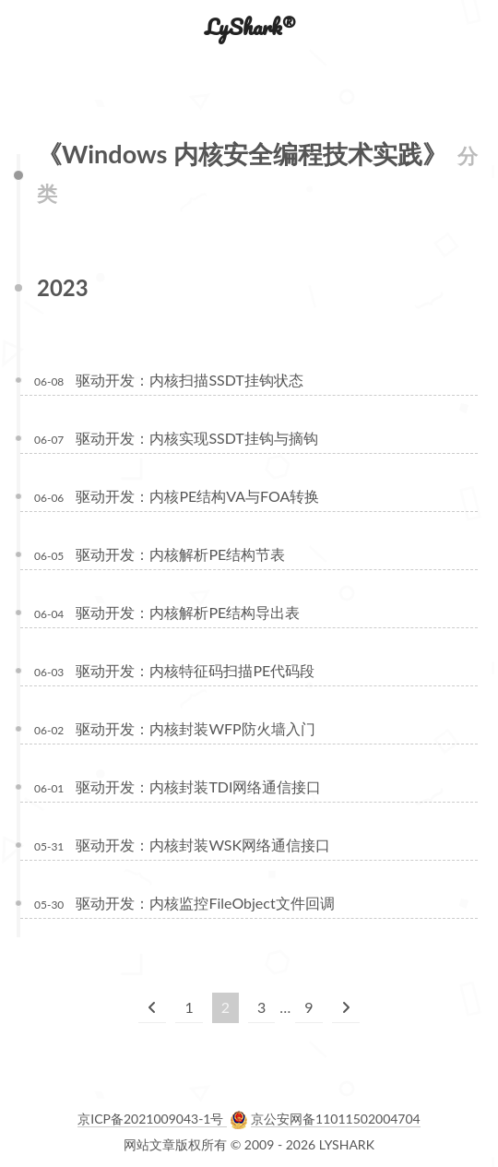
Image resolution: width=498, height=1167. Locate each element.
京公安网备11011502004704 (336, 1118)
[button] (28, 27)
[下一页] (346, 1008)
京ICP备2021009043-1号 (152, 1118)
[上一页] (152, 1008)
